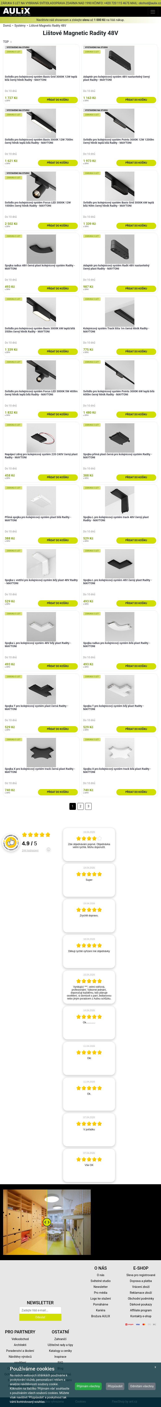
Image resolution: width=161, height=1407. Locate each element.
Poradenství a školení (20, 1350)
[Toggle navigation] (153, 11)
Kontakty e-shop (140, 1316)
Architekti (20, 1345)
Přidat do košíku (58, 99)
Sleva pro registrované (140, 1275)
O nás (100, 1275)
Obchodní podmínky (141, 1298)
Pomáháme (100, 1304)
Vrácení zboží (140, 1286)
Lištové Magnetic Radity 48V (47, 25)
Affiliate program (141, 1310)
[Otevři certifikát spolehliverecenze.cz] (36, 835)
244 (30, 850)
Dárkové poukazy (141, 1304)
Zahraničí (60, 1339)
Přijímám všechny (88, 1386)
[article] (89, 844)
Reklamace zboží (141, 1292)
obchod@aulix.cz (150, 3)
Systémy (20, 25)
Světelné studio (100, 1281)
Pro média (100, 1292)
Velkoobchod (20, 1339)
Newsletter (100, 1286)
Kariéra (100, 1310)
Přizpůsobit (115, 1386)
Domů (7, 25)
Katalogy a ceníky (60, 1350)
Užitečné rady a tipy (60, 1345)
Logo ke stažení (100, 1298)
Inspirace (60, 1356)
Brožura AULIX (100, 1316)
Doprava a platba (141, 1281)
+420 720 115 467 (116, 3)
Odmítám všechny (142, 1386)
